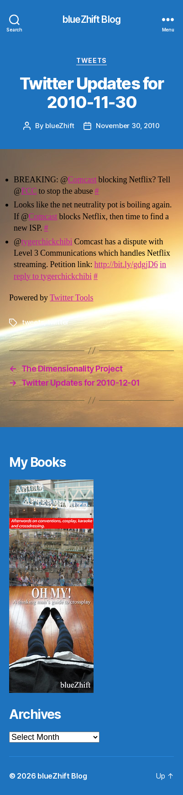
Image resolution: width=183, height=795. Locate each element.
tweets (33, 322)
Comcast (82, 180)
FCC (29, 191)
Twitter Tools (71, 298)
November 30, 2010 (128, 125)
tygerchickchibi (47, 242)
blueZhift (59, 125)
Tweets (91, 60)
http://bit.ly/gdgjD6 (126, 264)
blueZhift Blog (91, 19)
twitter (58, 322)
